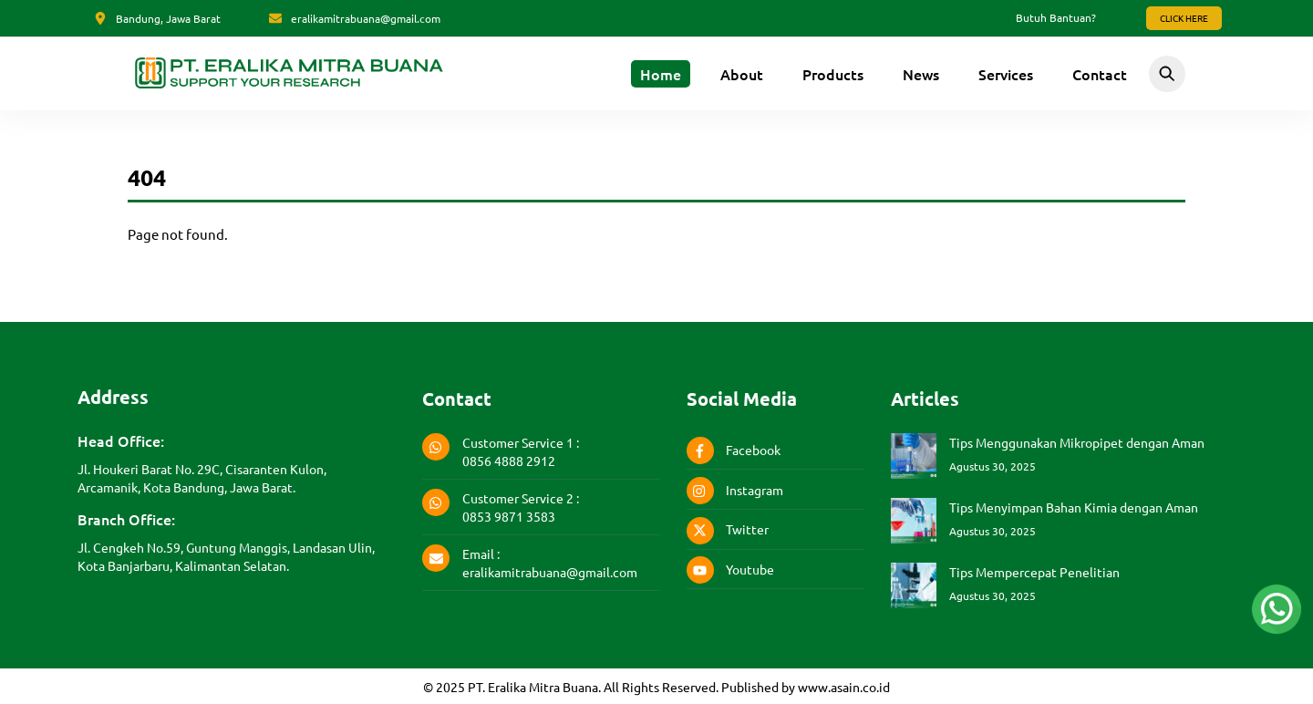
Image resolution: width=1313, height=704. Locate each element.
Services (1005, 74)
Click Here (1184, 18)
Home (660, 74)
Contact (1099, 74)
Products (832, 74)
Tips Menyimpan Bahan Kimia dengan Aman (1073, 506)
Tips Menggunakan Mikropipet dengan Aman (1076, 441)
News (921, 74)
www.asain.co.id (844, 686)
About (741, 74)
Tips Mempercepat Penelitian (1034, 571)
